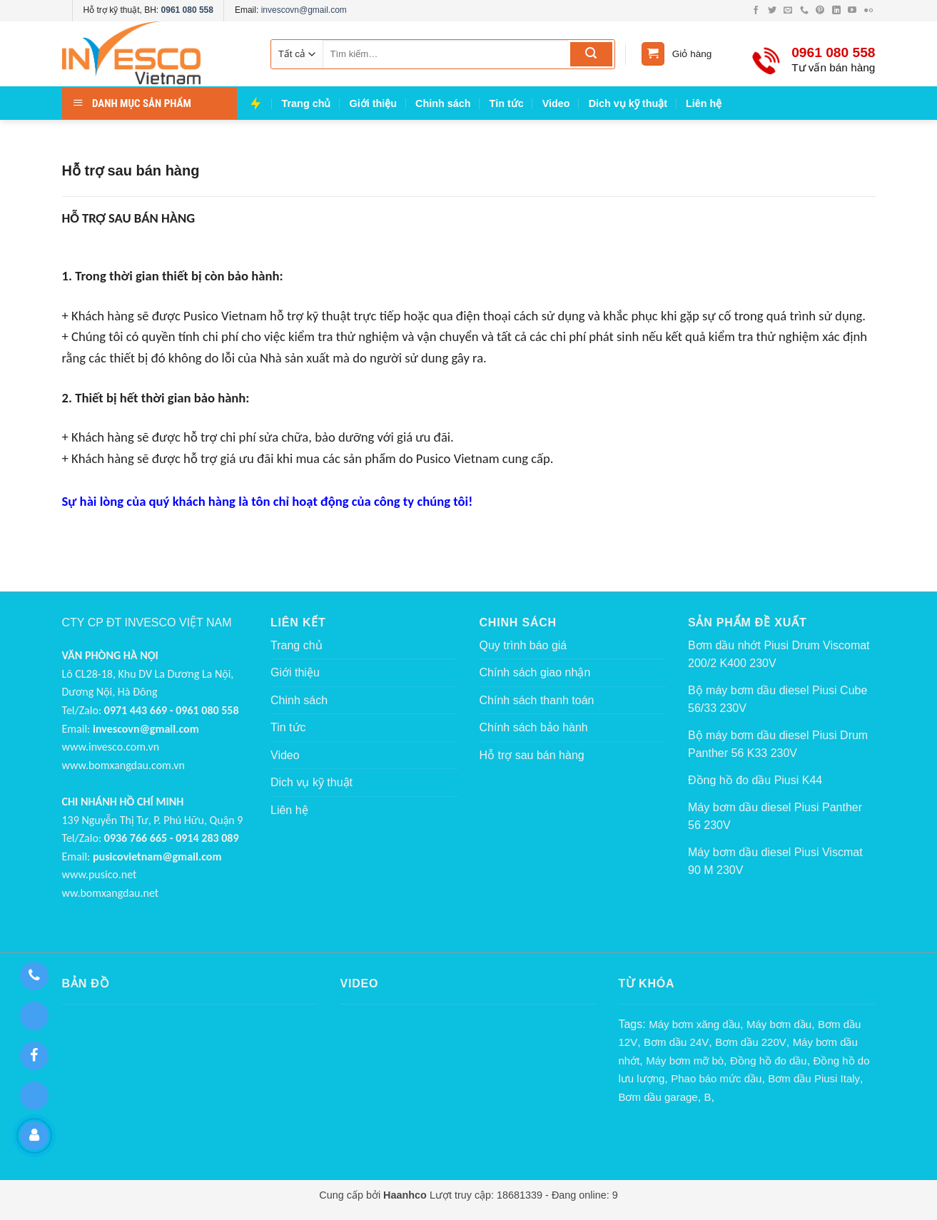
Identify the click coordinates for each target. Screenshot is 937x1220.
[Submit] (591, 54)
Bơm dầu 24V (676, 1042)
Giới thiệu (373, 103)
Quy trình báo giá (523, 645)
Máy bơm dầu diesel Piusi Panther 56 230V (775, 816)
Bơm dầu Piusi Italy (814, 1078)
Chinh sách (443, 103)
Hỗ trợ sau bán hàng (532, 755)
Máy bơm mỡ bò (685, 1060)
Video (556, 103)
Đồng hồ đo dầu (768, 1060)
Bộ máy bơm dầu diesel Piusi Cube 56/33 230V (777, 699)
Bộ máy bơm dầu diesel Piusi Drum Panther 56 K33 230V (778, 744)
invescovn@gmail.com (304, 10)
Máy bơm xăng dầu (694, 1024)
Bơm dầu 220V (750, 1042)
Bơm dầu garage (657, 1097)
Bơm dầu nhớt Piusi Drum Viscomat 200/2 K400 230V (779, 654)
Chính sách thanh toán (537, 700)
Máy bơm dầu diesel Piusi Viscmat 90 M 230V (775, 861)
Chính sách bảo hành (534, 727)
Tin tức (507, 103)
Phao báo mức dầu (716, 1078)
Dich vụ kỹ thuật (628, 103)
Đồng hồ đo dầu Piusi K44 (755, 780)
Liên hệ (703, 103)
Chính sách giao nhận (535, 672)
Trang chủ (306, 103)
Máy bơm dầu (778, 1024)
